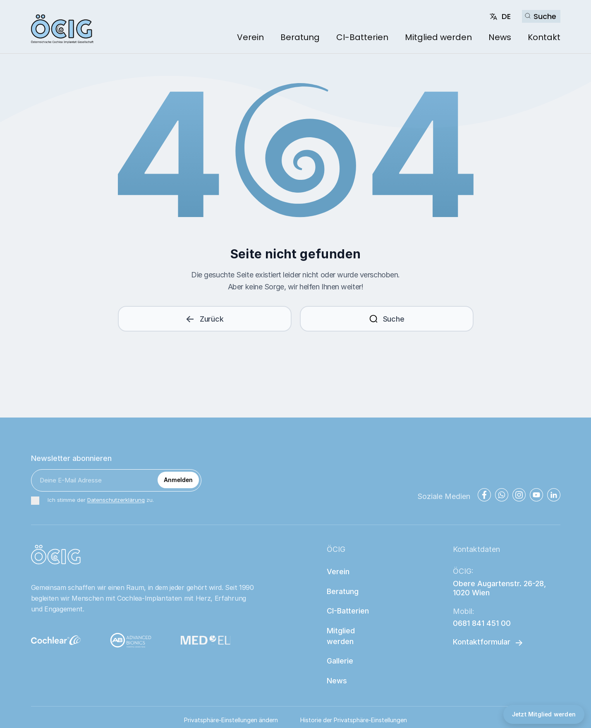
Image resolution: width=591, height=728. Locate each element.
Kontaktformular (481, 641)
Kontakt (544, 37)
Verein (250, 37)
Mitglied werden (438, 37)
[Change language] (500, 16)
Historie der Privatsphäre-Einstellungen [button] (353, 719)
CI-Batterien (362, 37)
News (499, 37)
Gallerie (340, 660)
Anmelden (178, 479)
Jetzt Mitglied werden (544, 714)
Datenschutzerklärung (116, 499)
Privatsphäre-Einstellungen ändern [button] (231, 719)
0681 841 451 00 (482, 623)
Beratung (300, 37)
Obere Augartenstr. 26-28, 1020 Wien (500, 588)
